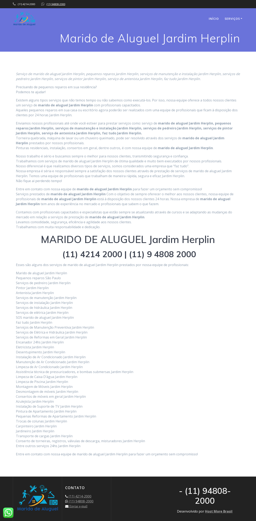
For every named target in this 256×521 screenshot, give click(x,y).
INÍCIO (214, 19)
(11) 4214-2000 (79, 496)
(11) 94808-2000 (55, 4)
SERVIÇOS (232, 19)
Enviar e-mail (77, 506)
